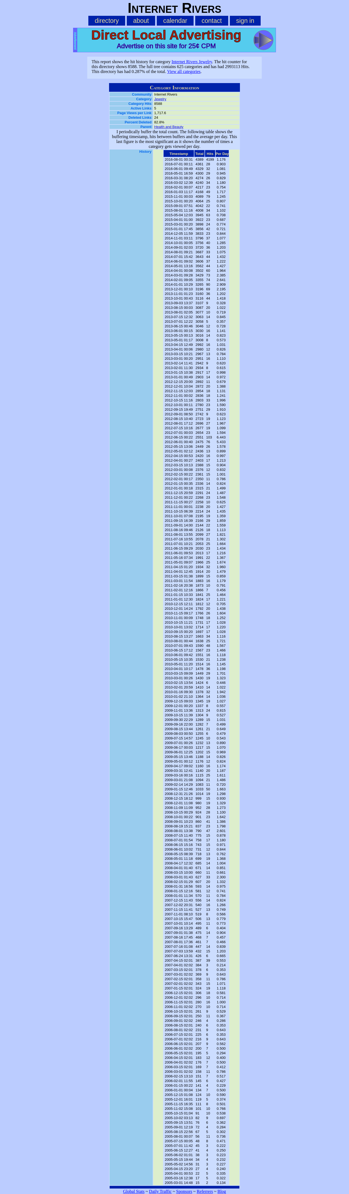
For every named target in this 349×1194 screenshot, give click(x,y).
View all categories (184, 71)
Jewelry (160, 99)
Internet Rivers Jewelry (192, 61)
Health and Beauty (168, 127)
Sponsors (184, 1191)
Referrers (205, 1191)
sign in (245, 20)
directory (107, 20)
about (141, 20)
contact (211, 20)
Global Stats (134, 1191)
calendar (175, 20)
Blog (222, 1191)
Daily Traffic (160, 1191)
